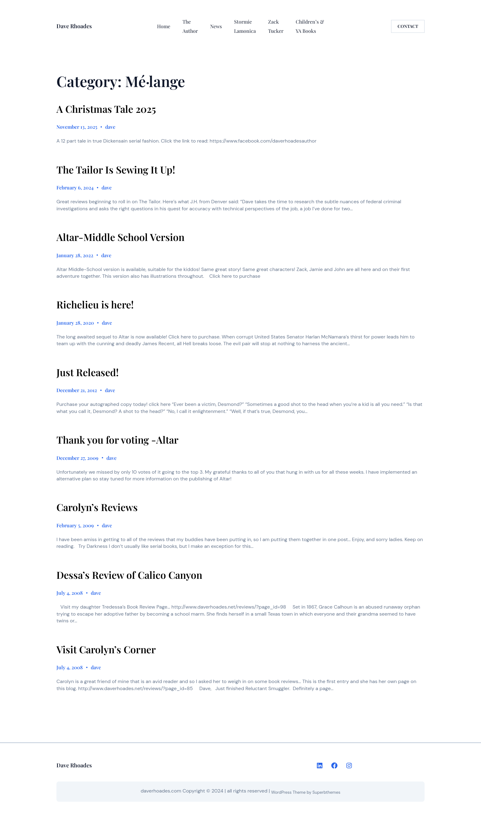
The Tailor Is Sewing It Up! (115, 169)
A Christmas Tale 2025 (106, 108)
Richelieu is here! (95, 304)
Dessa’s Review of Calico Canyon (129, 574)
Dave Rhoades (74, 26)
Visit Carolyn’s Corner (106, 649)
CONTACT (408, 26)
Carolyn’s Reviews (97, 507)
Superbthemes (327, 792)
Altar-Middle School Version (120, 237)
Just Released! (87, 372)
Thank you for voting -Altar (117, 439)
